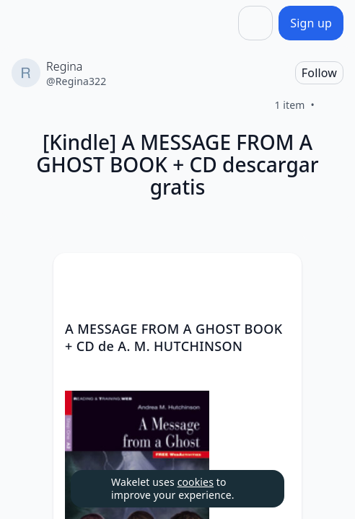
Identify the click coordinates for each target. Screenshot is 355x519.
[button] (278, 277)
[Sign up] (311, 23)
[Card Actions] (278, 276)
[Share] (255, 23)
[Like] (331, 105)
